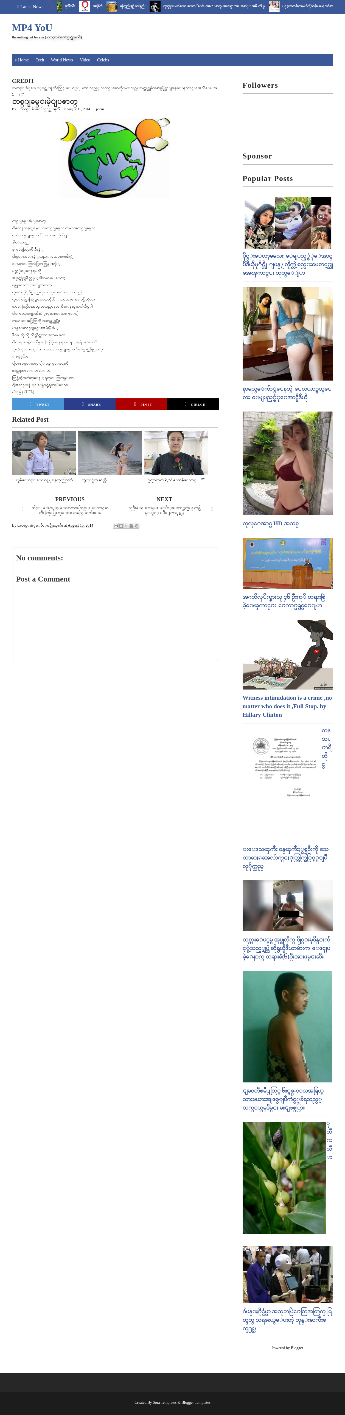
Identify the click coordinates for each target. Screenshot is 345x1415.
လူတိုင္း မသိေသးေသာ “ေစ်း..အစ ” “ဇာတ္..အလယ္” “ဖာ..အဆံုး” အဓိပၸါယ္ (219, 6)
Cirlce (195, 404)
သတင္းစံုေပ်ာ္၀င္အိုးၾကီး (40, 109)
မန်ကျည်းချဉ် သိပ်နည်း (138, 6)
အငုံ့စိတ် (103, 6)
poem (100, 109)
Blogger (297, 1348)
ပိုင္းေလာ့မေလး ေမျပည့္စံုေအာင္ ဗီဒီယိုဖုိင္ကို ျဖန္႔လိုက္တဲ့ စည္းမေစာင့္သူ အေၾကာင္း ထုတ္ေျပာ (288, 264)
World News (62, 60)
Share (91, 404)
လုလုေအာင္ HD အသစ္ (271, 523)
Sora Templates (164, 1402)
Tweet (40, 404)
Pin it (143, 404)
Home (23, 60)
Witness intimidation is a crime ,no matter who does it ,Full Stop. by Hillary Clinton (287, 706)
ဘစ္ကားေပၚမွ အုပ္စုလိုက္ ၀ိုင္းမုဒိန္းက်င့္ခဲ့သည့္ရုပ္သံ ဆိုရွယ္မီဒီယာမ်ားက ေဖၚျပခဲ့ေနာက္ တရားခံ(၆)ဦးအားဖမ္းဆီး (286, 948)
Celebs (103, 60)
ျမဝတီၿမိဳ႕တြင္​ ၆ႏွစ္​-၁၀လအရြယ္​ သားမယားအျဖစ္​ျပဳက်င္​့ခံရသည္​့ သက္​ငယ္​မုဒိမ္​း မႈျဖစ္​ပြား (283, 1099)
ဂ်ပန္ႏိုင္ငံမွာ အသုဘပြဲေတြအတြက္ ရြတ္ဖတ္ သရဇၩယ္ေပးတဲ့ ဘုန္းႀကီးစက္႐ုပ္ (287, 1320)
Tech (40, 60)
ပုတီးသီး (75, 6)
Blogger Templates (196, 1402)
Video (85, 60)
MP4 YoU (32, 27)
